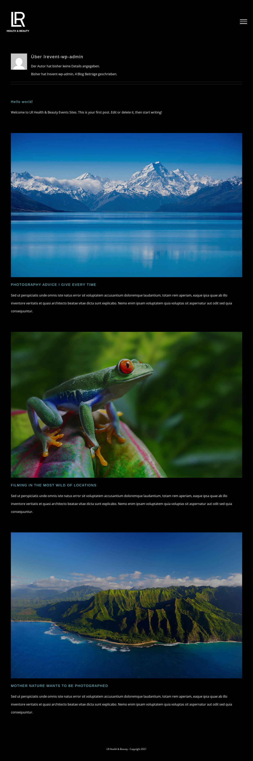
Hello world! (22, 102)
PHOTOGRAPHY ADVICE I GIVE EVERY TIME (53, 285)
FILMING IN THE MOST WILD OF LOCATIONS (54, 485)
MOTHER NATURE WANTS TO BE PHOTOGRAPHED (59, 686)
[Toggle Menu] (243, 22)
